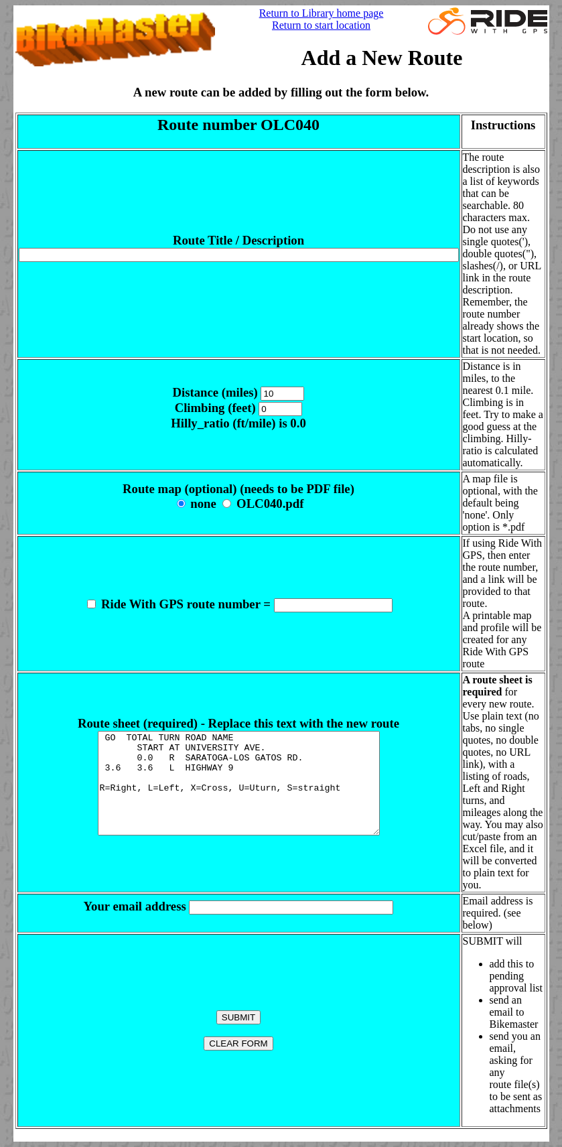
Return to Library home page (321, 13)
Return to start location (321, 25)
